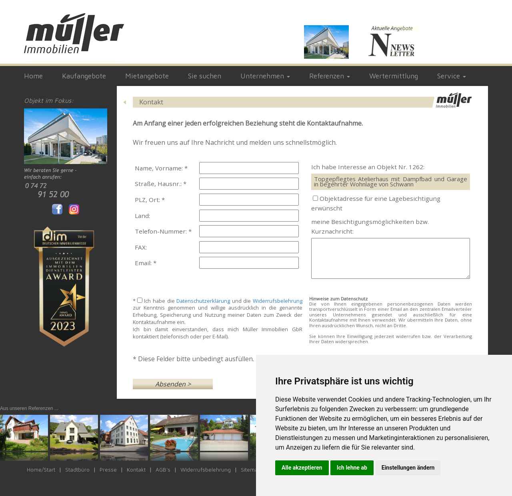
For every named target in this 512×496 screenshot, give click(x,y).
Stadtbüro (77, 469)
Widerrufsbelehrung (277, 300)
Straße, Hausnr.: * (160, 184)
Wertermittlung (393, 76)
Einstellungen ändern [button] (408, 467)
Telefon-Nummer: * (163, 231)
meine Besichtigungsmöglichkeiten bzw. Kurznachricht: (370, 226)
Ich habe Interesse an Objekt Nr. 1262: (367, 167)
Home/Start (41, 469)
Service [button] (451, 76)
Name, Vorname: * (161, 168)
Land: (142, 216)
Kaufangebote (84, 76)
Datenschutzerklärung (203, 300)
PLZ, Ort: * (150, 200)
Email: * (145, 263)
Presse (108, 469)
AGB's (163, 469)
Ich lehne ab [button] (352, 467)
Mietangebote (147, 76)
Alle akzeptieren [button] (302, 467)
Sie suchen (204, 76)
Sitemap (251, 469)
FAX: (141, 247)
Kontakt (136, 469)
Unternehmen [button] (265, 76)
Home (33, 76)
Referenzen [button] (329, 76)
